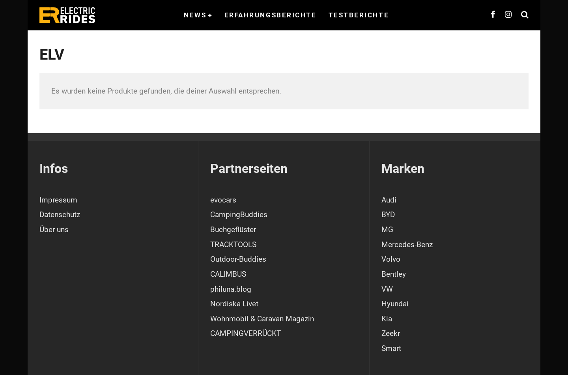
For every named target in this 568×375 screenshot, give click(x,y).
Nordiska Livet (234, 303)
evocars (223, 199)
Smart (391, 348)
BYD (388, 214)
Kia (386, 318)
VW (387, 289)
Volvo (390, 259)
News (195, 15)
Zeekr (390, 333)
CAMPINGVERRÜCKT (245, 333)
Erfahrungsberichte (270, 15)
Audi (388, 199)
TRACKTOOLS (233, 244)
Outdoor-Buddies (238, 259)
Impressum (58, 199)
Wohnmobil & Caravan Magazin (262, 318)
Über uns (54, 229)
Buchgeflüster (233, 229)
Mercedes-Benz (407, 244)
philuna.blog (230, 289)
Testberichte (359, 15)
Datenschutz (59, 214)
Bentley (393, 274)
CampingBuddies (238, 214)
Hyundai (395, 303)
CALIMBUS (228, 274)
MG (387, 229)
